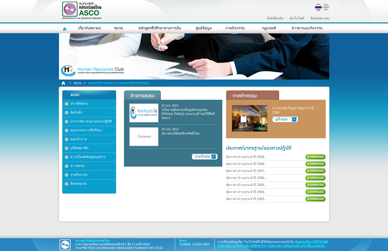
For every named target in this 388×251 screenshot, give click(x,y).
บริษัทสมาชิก (79, 148)
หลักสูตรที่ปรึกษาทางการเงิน (159, 28)
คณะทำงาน (78, 139)
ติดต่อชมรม (78, 183)
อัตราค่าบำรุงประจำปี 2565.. (246, 185)
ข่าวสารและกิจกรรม (307, 28)
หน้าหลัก (65, 28)
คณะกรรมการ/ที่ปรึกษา (86, 130)
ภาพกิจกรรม (235, 28)
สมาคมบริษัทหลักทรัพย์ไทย (95, 10)
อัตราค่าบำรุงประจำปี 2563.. (246, 199)
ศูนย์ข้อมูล (204, 28)
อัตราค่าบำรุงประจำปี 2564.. (246, 192)
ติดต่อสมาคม (320, 18)
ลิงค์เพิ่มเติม (275, 18)
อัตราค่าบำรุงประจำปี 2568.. (246, 164)
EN (326, 7)
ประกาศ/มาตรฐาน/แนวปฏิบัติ (91, 121)
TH (318, 7)
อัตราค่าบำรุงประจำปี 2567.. (246, 171)
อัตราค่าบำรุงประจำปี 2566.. (246, 178)
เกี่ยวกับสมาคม (89, 28)
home (63, 83)
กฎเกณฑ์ (269, 28)
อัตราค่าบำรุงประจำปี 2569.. (246, 157)
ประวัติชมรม (79, 103)
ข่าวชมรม (77, 166)
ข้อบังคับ (76, 112)
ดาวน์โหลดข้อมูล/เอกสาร (87, 157)
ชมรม (118, 28)
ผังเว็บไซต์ (297, 18)
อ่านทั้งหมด (205, 157)
